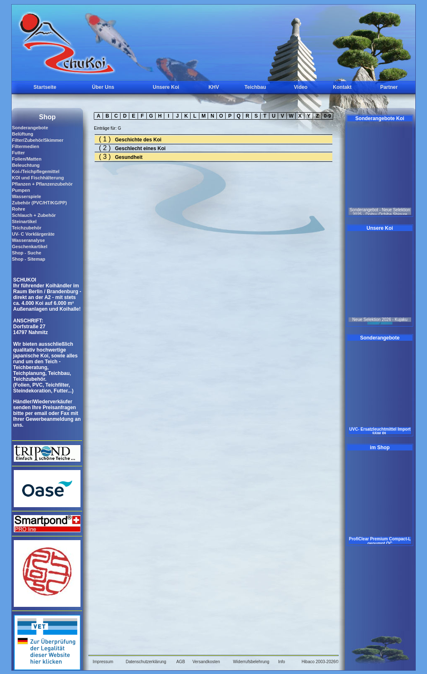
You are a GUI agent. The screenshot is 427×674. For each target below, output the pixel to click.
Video (300, 87)
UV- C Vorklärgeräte (33, 233)
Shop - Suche (26, 252)
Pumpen (21, 190)
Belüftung (22, 133)
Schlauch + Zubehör (33, 215)
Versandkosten (206, 661)
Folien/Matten (26, 158)
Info (281, 661)
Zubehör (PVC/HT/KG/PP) (39, 202)
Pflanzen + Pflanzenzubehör (42, 183)
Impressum (103, 661)
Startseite (44, 87)
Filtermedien (25, 146)
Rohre (18, 208)
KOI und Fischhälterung (38, 177)
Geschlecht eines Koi (140, 148)
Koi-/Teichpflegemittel (35, 171)
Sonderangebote (30, 127)
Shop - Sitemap (28, 259)
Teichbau (255, 87)
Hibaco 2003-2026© (320, 661)
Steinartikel (24, 221)
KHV (213, 87)
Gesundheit (129, 157)
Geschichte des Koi (138, 140)
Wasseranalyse (28, 240)
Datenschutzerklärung (146, 661)
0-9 (327, 116)
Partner (389, 87)
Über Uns (103, 87)
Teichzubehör (26, 227)
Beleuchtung (26, 165)
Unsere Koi (166, 87)
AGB (180, 661)
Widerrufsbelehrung (251, 661)
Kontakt (342, 87)
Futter (18, 152)
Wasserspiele (26, 196)
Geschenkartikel (29, 246)
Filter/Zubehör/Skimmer (37, 140)
